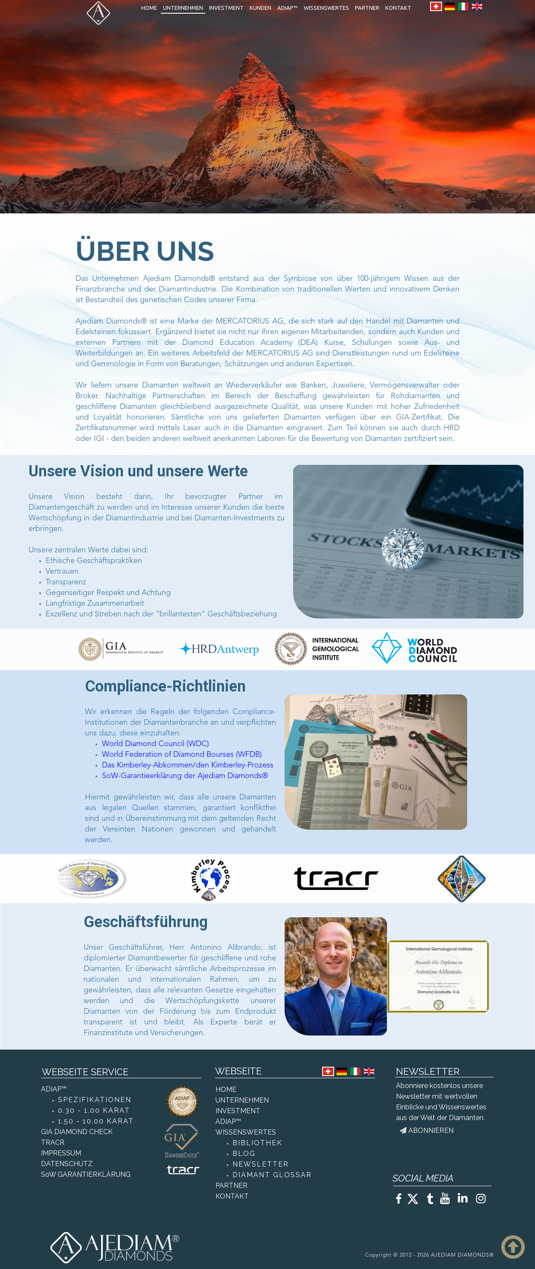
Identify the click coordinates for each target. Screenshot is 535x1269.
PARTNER (367, 8)
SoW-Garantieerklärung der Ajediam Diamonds (182, 776)
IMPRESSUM (61, 1153)
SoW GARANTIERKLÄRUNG (86, 1174)
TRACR (52, 1142)
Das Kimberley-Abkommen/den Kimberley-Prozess (187, 765)
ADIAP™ (287, 8)
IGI (99, 439)
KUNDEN (260, 8)
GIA (402, 417)
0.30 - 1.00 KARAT (94, 1110)
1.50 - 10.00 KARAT (96, 1121)
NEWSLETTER (261, 1164)
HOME (149, 8)
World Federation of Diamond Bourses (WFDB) (182, 754)
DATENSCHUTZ (67, 1164)
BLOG (244, 1153)
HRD (451, 428)
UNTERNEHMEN (183, 8)
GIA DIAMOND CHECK (77, 1132)
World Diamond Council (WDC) (155, 744)
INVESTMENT (226, 8)
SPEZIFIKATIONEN (94, 1100)
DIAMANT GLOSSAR (272, 1175)
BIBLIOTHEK (257, 1143)
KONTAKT (398, 8)
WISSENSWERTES (326, 8)
